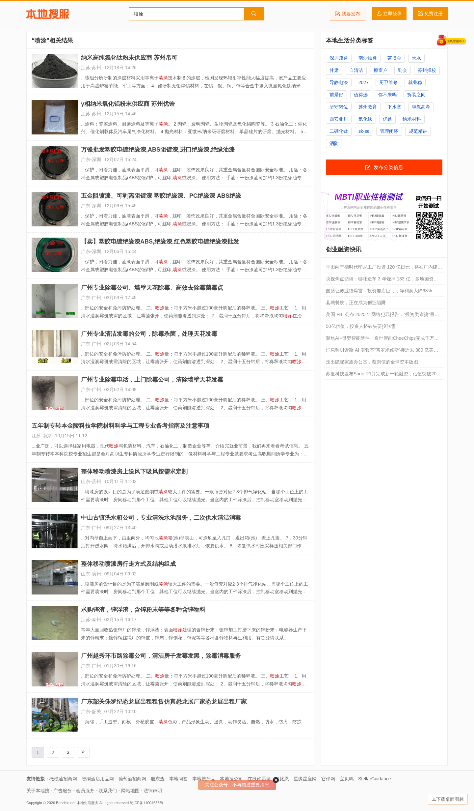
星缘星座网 (305, 778)
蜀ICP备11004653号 (146, 803)
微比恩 (282, 778)
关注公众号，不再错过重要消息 (237, 784)
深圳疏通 (338, 58)
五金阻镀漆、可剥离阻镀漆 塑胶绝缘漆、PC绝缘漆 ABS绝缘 (161, 195)
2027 (363, 82)
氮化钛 (365, 119)
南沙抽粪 (367, 58)
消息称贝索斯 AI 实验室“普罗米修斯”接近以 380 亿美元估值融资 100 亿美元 (382, 351)
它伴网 (328, 778)
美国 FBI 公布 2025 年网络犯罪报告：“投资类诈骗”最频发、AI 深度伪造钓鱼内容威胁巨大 (382, 316)
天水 (416, 58)
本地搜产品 (203, 778)
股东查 (158, 778)
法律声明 (153, 790)
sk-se (363, 131)
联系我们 (107, 790)
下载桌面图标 (448, 799)
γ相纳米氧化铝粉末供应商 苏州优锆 (128, 104)
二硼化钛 (338, 131)
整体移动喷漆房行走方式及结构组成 (128, 564)
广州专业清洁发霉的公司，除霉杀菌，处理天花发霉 (149, 334)
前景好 (336, 94)
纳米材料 (412, 119)
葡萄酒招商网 (132, 778)
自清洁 (356, 70)
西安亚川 (338, 119)
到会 (402, 70)
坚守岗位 (338, 106)
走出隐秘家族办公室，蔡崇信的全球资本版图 (372, 361)
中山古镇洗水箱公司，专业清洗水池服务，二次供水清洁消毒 (161, 517)
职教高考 (421, 106)
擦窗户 (380, 70)
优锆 (387, 119)
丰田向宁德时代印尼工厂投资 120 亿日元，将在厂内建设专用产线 (384, 268)
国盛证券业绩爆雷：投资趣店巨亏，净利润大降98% (379, 290)
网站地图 (130, 790)
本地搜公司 (231, 778)
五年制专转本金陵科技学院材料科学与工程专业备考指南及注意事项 (120, 425)
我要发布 (347, 13)
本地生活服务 (87, 803)
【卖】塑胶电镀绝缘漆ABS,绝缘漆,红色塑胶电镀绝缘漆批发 (160, 241)
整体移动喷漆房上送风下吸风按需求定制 (134, 471)
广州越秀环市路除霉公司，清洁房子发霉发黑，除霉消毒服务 (161, 655)
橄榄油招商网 (63, 778)
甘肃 (334, 70)
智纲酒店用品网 (98, 778)
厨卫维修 (388, 82)
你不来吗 (387, 94)
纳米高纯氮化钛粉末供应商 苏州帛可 (129, 57)
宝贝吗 (347, 778)
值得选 (361, 94)
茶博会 (394, 58)
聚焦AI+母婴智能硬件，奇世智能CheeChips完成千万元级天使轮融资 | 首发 (382, 339)
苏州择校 (427, 70)
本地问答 (178, 778)
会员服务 (85, 790)
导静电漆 (338, 82)
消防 (334, 143)
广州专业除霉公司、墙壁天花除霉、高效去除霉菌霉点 (152, 287)
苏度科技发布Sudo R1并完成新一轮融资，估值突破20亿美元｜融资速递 (383, 375)
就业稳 (415, 82)
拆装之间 (416, 94)
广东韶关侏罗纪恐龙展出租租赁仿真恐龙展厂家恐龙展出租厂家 (164, 701)
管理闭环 (389, 131)
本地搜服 (47, 14)
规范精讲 (418, 131)
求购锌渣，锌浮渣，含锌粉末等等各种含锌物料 (143, 609)
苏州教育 (367, 106)
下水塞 (394, 106)
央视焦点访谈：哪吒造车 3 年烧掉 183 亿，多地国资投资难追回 (382, 280)
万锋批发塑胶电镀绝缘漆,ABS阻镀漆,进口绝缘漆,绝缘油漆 (158, 149)
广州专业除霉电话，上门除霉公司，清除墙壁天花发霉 (152, 379)
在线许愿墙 (259, 778)
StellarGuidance (374, 778)
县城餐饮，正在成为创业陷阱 (356, 302)
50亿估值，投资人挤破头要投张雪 (361, 326)
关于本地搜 (37, 790)
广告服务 (62, 790)
